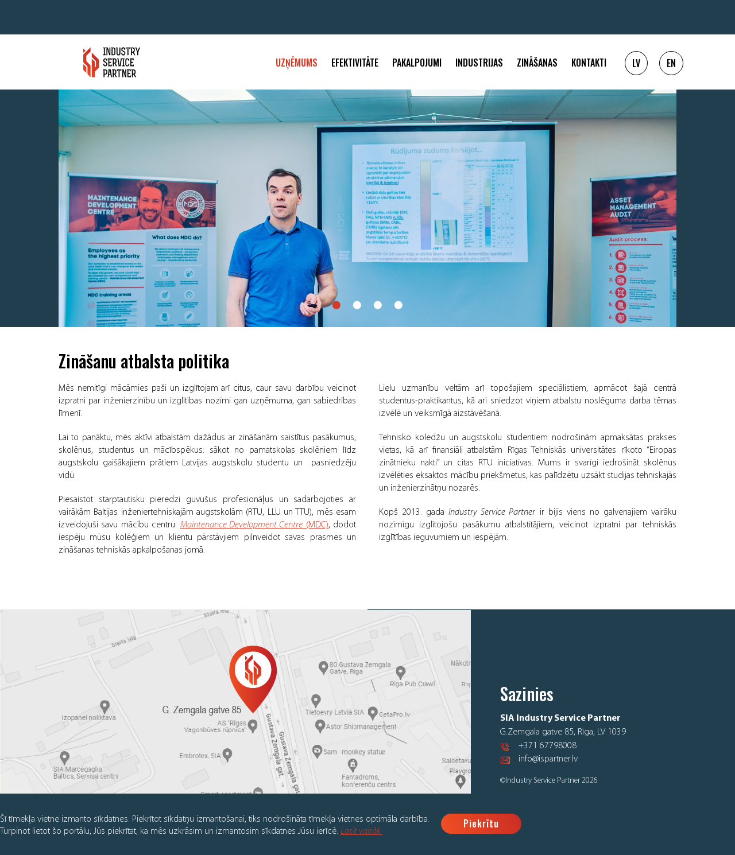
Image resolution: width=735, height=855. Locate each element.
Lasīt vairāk (361, 831)
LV (636, 63)
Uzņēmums (297, 62)
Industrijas (479, 62)
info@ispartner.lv (548, 759)
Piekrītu (481, 823)
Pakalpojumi (417, 62)
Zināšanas (537, 62)
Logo (111, 62)
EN (671, 63)
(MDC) (254, 525)
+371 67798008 (548, 746)
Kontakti (588, 62)
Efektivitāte (354, 62)
